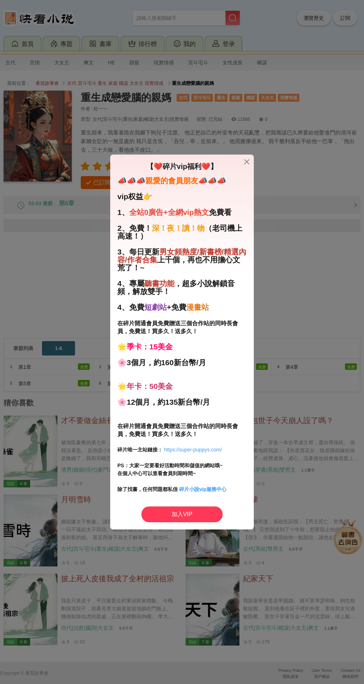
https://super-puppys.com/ (193, 450)
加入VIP (182, 514)
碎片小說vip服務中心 (203, 489)
